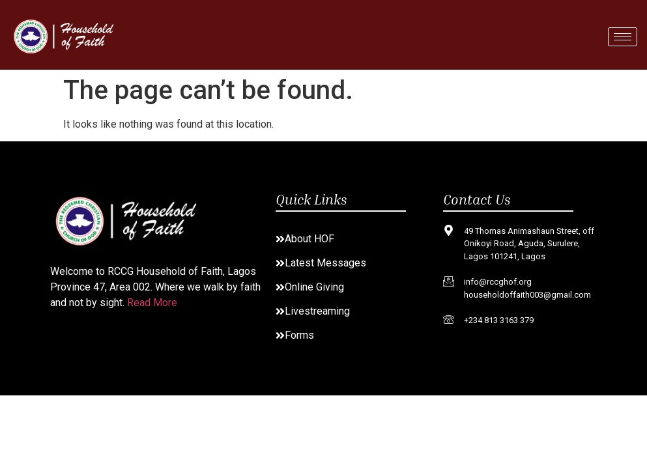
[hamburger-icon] (622, 36)
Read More (152, 302)
